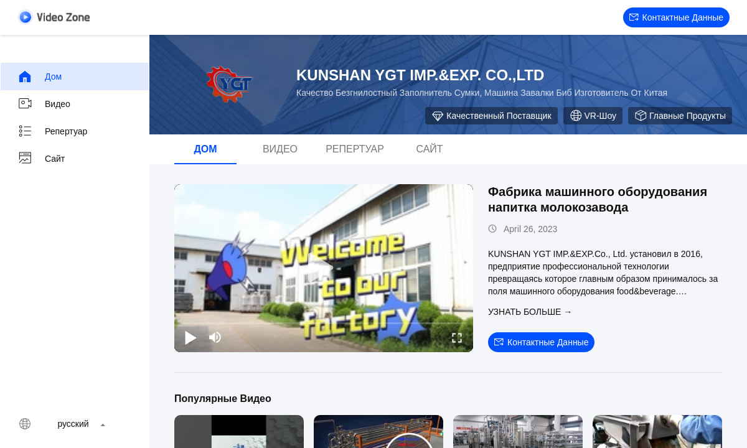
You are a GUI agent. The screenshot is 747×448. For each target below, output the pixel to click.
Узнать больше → (530, 312)
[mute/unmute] (215, 337)
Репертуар (52, 131)
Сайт (41, 158)
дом (39, 76)
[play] (323, 268)
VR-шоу (593, 116)
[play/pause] (190, 337)
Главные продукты (680, 116)
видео (43, 103)
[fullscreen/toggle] (456, 337)
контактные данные (676, 17)
